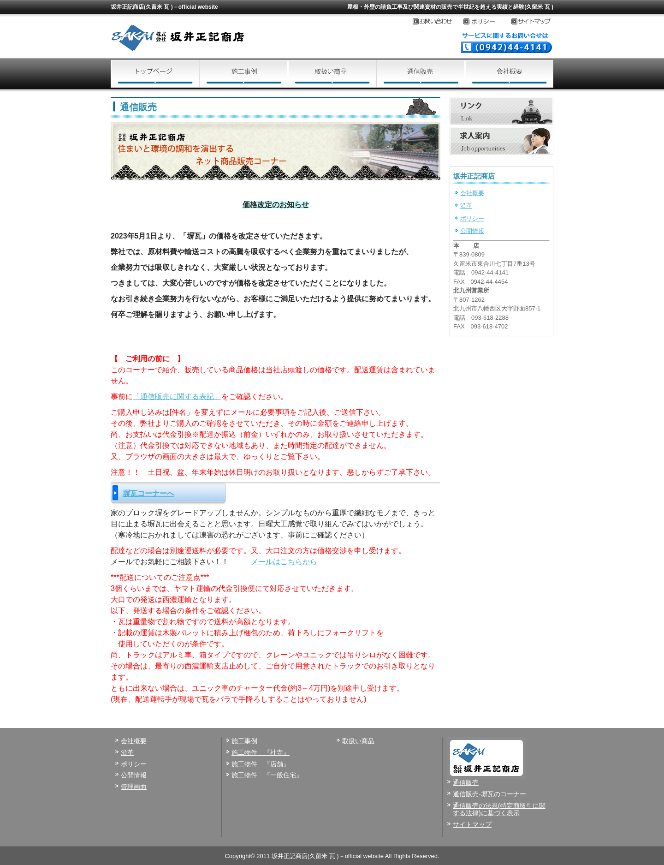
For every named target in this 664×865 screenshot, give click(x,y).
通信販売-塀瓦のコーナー (489, 794)
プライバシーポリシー (487, 21)
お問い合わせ (438, 21)
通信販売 (420, 74)
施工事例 (243, 74)
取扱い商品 (332, 74)
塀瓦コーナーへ (148, 493)
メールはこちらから (284, 562)
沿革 (466, 205)
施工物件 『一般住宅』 (266, 775)
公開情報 (472, 230)
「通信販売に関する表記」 (177, 396)
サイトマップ (532, 21)
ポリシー (472, 218)
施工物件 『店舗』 (260, 764)
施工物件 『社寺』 (260, 752)
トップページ (155, 74)
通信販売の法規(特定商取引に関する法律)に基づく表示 (499, 809)
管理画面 (134, 786)
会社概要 (509, 74)
